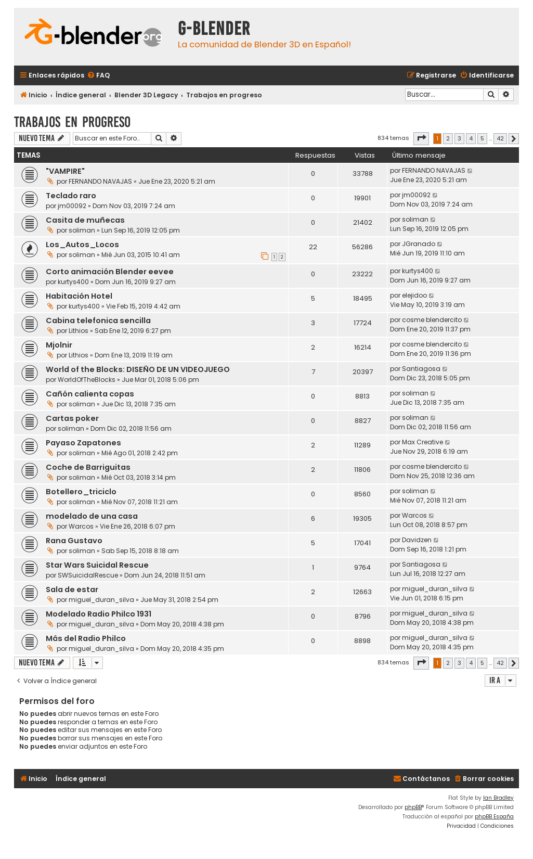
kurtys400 (73, 281)
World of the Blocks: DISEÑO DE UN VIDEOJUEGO (138, 369)
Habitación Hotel (79, 296)
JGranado (418, 243)
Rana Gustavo (74, 540)
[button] (421, 138)
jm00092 (72, 205)
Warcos (81, 526)
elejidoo (414, 295)
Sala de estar (72, 589)
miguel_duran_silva (101, 599)
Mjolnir (59, 345)
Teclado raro (71, 195)
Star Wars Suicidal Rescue (97, 565)
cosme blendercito (432, 319)
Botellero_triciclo (81, 491)
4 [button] (471, 138)
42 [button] (500, 138)
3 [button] (459, 138)
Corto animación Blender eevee (110, 271)
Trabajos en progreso (72, 122)
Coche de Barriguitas (88, 467)
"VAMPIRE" (65, 171)
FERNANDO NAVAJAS (100, 181)
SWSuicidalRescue (88, 575)
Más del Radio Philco (86, 638)
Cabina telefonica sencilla (98, 320)
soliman (82, 230)
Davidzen (417, 539)
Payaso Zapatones (83, 443)
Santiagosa (421, 368)
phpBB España (494, 816)
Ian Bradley (498, 798)
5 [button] (482, 138)
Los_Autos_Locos (82, 244)
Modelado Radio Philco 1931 (98, 614)
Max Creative (422, 442)
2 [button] (448, 138)
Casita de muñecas (85, 220)
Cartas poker (72, 418)
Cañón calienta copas (90, 394)
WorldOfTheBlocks (86, 379)
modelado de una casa (92, 516)
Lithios (78, 330)
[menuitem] (98, 76)
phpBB (413, 807)
